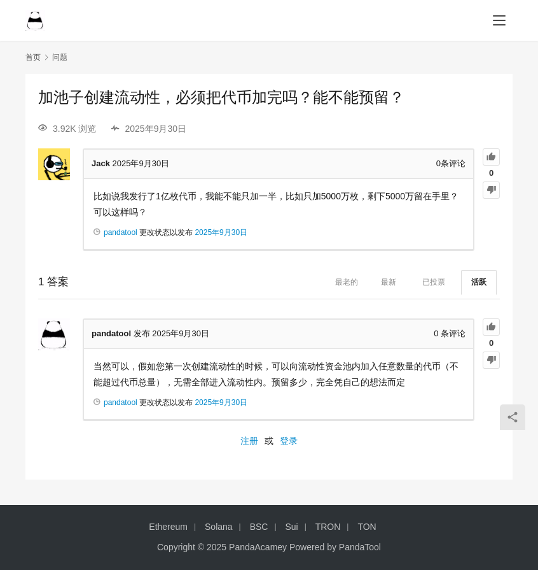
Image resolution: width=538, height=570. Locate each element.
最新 (388, 282)
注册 (249, 441)
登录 (289, 441)
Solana (219, 527)
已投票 (433, 282)
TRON (328, 527)
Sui (291, 527)
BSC (259, 527)
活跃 (478, 282)
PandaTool (360, 547)
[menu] (499, 20)
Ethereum (168, 527)
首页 (33, 57)
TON (366, 527)
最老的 (346, 282)
